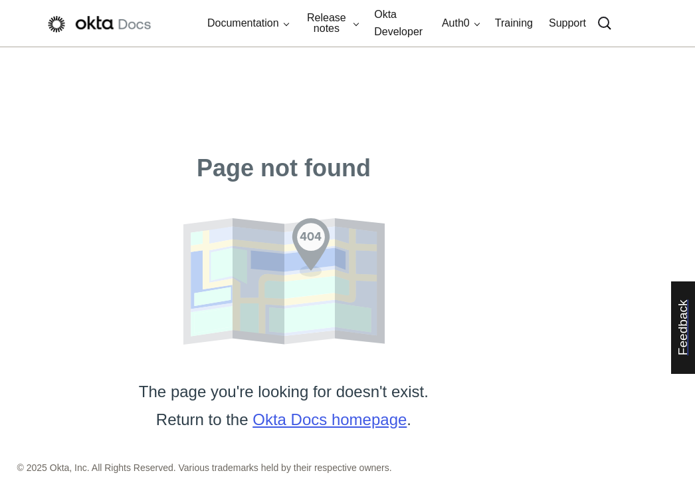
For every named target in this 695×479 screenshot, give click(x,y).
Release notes (326, 23)
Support (567, 23)
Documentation (243, 23)
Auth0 (456, 23)
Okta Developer (398, 23)
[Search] (604, 23)
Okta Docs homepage (329, 419)
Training (514, 23)
